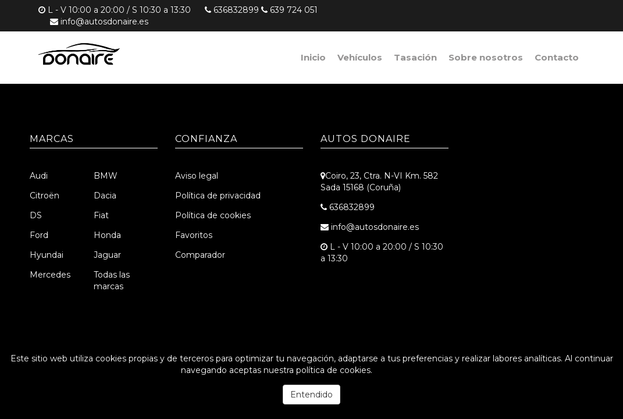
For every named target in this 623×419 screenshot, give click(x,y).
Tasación (415, 57)
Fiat (101, 215)
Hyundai (46, 255)
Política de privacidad (218, 195)
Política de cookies (213, 215)
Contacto (557, 57)
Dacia (105, 195)
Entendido (311, 394)
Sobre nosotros (485, 57)
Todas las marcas (112, 280)
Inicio (313, 57)
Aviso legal (196, 176)
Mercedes (50, 274)
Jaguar (107, 255)
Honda (107, 235)
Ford (39, 235)
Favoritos (193, 235)
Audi (39, 176)
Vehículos (359, 57)
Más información (408, 370)
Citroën (44, 195)
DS (36, 215)
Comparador (200, 255)
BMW (106, 176)
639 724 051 (294, 10)
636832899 (236, 10)
